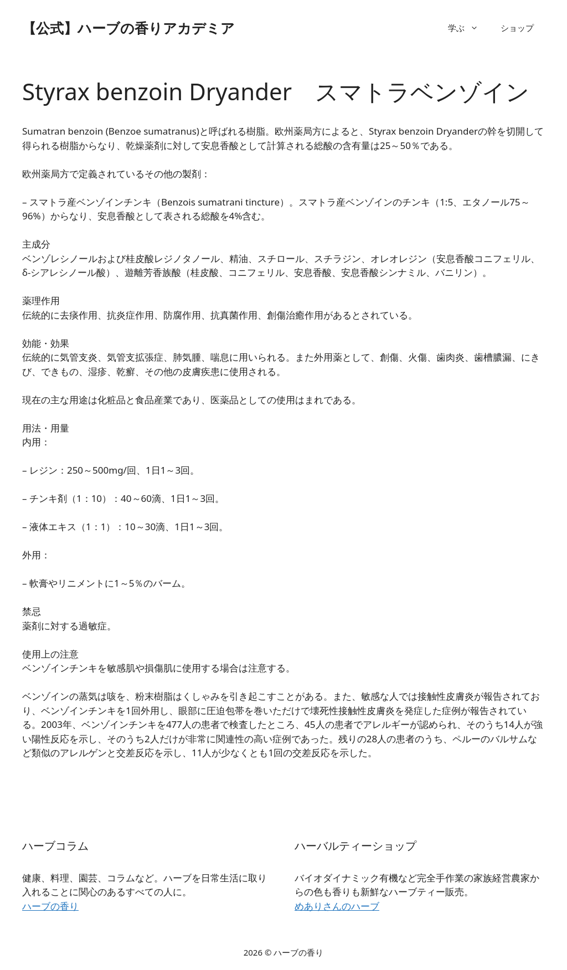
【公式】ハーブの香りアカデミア (128, 27)
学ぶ (468, 27)
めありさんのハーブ (337, 906)
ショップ (517, 27)
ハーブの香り (50, 906)
